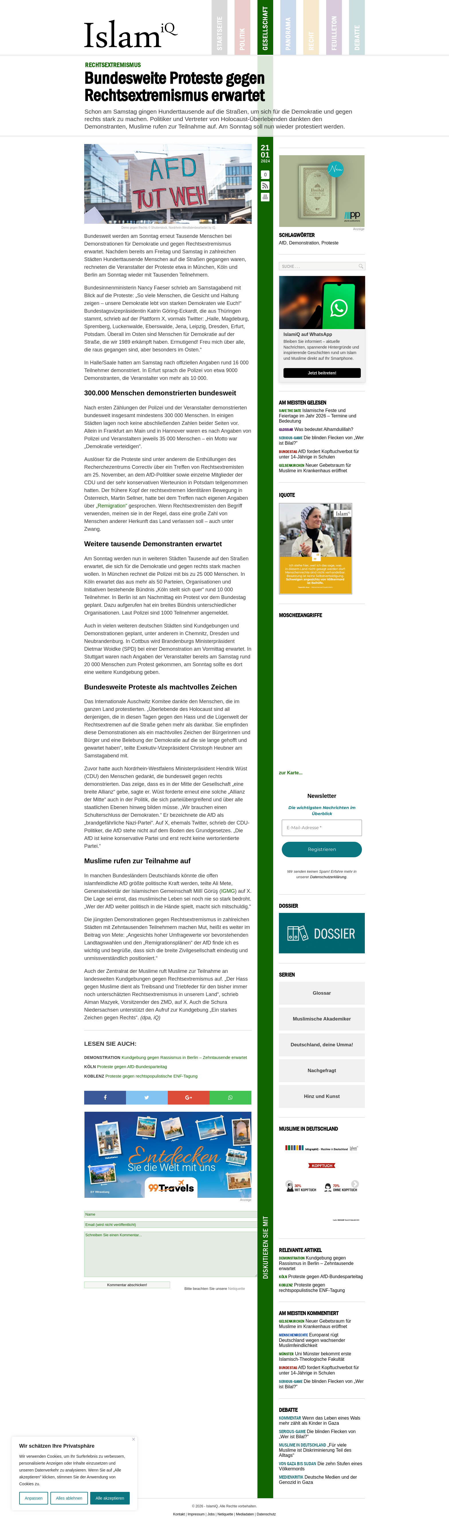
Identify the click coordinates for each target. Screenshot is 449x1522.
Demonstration (304, 242)
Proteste (330, 242)
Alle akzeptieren (110, 1498)
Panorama (288, 27)
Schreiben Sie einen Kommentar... (170, 1254)
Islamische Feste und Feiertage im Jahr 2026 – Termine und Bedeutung (317, 415)
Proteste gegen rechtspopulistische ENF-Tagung (141, 1076)
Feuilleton (334, 27)
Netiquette (236, 1288)
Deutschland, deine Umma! (322, 1044)
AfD (283, 242)
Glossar (322, 993)
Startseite (219, 27)
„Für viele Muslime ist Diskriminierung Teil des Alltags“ (315, 1450)
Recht (311, 27)
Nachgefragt (322, 1070)
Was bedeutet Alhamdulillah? (316, 429)
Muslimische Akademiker (322, 1019)
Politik (242, 27)
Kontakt (179, 1514)
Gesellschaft (265, 27)
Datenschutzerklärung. (328, 877)
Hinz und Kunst (322, 1096)
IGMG (228, 891)
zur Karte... (291, 772)
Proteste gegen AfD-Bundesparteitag (125, 1066)
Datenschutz (266, 1514)
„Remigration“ (111, 506)
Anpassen (33, 1498)
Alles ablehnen (69, 1498)
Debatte (357, 27)
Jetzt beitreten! (322, 373)
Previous (287, 1182)
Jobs (210, 1514)
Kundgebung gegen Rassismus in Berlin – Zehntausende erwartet (165, 1057)
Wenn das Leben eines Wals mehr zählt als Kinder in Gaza (319, 1421)
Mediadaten (245, 1514)
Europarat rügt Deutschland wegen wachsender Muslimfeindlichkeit (312, 1340)
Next (353, 1182)
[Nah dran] (133, 1439)
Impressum (196, 1514)
